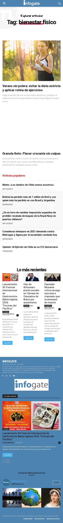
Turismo (5, 312)
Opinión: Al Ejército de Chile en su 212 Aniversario (30, 247)
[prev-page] (3, 461)
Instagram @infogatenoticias (31, 473)
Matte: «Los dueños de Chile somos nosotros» (28, 184)
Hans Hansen (49, 308)
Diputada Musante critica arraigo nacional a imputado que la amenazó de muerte (52, 293)
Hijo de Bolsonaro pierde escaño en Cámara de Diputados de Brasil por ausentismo (31, 293)
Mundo (26, 306)
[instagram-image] (12, 497)
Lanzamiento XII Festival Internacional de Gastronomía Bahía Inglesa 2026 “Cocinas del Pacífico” (10, 296)
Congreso (48, 306)
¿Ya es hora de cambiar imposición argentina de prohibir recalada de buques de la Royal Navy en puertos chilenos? (29, 216)
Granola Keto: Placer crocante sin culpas (31, 153)
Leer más (7, 343)
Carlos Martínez (8, 314)
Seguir (56, 482)
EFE (31, 306)
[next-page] (7, 461)
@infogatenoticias (19, 481)
